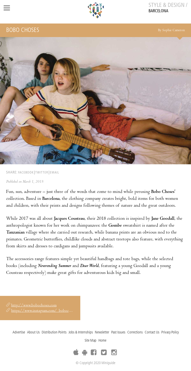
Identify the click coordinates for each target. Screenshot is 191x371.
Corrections (135, 332)
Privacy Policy (170, 332)
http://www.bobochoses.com (34, 306)
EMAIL (54, 172)
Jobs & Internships (81, 332)
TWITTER (41, 172)
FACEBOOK (25, 172)
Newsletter (102, 332)
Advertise (19, 332)
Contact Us (152, 332)
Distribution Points (54, 332)
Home (102, 341)
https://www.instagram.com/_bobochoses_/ (46, 311)
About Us (33, 332)
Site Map (90, 341)
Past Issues (118, 332)
